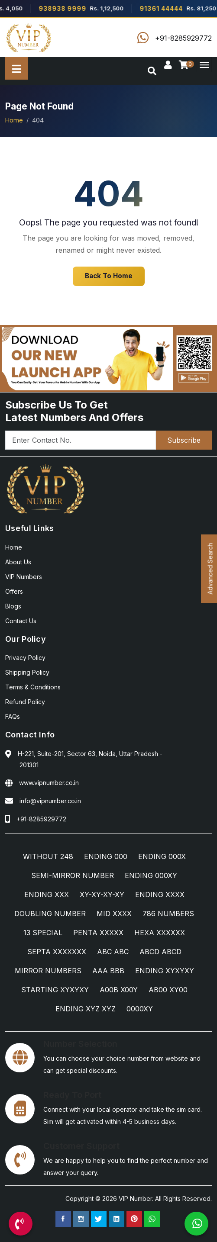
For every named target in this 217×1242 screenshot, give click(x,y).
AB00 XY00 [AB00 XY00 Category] (168, 989)
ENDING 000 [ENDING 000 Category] (105, 856)
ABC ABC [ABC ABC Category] (113, 951)
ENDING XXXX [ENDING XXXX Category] (160, 894)
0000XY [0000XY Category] (139, 1008)
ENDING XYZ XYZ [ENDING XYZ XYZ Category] (85, 1008)
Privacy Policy (25, 657)
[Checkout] (185, 65)
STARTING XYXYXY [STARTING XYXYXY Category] (55, 989)
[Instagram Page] (81, 1219)
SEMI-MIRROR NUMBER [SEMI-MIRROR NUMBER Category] (72, 875)
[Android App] (108, 358)
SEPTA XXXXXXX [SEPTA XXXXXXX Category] (56, 951)
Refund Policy (25, 701)
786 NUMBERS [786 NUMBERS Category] (168, 913)
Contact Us (20, 620)
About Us (18, 562)
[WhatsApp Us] (196, 1224)
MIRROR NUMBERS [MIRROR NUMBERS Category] (48, 970)
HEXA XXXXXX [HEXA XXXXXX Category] (159, 932)
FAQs (12, 716)
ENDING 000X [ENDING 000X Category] (162, 856)
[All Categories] (16, 68)
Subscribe (184, 440)
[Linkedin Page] (116, 1219)
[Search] (152, 71)
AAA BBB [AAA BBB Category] (108, 970)
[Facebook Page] (63, 1219)
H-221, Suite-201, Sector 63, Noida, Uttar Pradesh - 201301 (90, 759)
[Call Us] (20, 1224)
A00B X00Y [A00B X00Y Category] (119, 989)
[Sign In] (168, 65)
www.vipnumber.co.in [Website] (49, 782)
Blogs (13, 606)
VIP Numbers (23, 576)
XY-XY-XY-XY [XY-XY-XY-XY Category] (102, 894)
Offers (14, 591)
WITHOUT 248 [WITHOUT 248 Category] (48, 856)
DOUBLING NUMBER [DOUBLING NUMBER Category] (50, 913)
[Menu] (204, 64)
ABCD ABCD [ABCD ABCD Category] (160, 951)
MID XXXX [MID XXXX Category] (114, 913)
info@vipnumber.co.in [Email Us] (50, 800)
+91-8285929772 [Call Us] (41, 819)
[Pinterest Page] (134, 1219)
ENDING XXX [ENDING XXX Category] (46, 894)
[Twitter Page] (99, 1219)
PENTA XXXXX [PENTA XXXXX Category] (98, 932)
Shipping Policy (27, 672)
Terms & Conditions (33, 687)
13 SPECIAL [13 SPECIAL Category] (42, 932)
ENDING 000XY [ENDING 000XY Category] (151, 875)
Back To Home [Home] (109, 276)
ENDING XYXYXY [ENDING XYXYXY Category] (164, 970)
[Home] (28, 37)
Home (14, 120)
